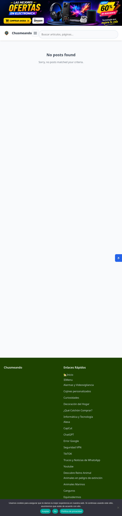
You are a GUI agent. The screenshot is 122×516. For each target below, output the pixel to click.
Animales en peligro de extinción (83, 478)
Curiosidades (71, 397)
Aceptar (45, 511)
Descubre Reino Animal (77, 473)
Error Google (71, 441)
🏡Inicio (68, 374)
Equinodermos (72, 497)
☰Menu (68, 380)
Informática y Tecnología (78, 417)
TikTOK (68, 453)
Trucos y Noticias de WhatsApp (82, 460)
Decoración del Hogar (76, 404)
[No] (118, 507)
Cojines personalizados (77, 391)
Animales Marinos (74, 484)
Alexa (67, 422)
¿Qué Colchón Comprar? (78, 410)
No (55, 511)
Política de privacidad (71, 511)
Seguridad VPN (72, 447)
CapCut (68, 428)
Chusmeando (22, 33)
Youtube (68, 466)
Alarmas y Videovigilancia (79, 385)
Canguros (69, 490)
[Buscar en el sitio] (78, 34)
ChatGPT (69, 434)
